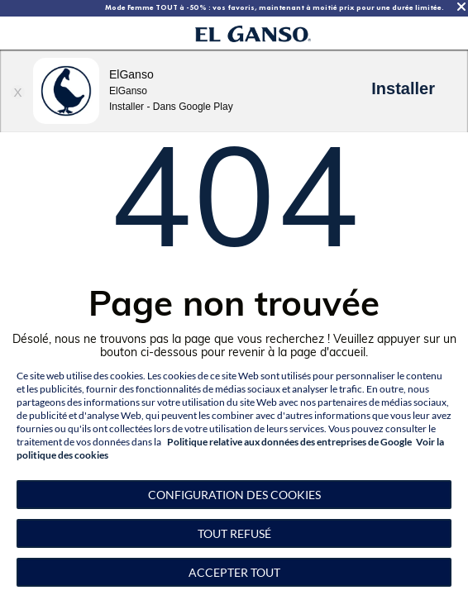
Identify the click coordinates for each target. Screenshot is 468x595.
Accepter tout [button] (234, 572)
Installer (403, 88)
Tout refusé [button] (234, 533)
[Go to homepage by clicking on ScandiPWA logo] (253, 33)
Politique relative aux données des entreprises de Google (289, 442)
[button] (234, 494)
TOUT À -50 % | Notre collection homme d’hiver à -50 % (223, 7)
